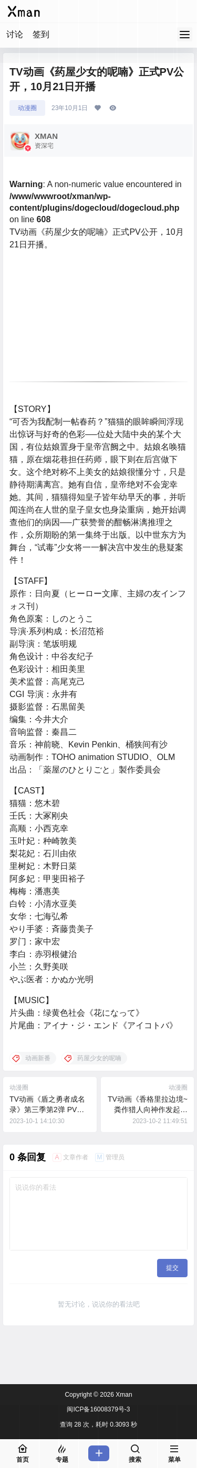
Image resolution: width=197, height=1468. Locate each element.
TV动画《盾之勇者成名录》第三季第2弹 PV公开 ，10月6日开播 (47, 1109)
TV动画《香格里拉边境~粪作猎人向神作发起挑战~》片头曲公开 (148, 1109)
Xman (123, 1394)
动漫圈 (27, 108)
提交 (172, 1267)
